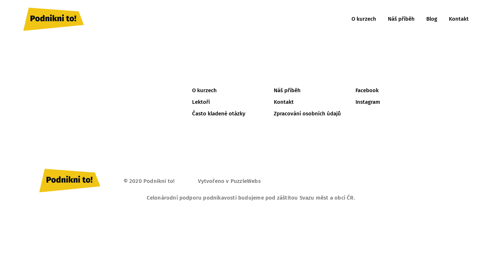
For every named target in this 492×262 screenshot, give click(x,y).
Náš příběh (401, 19)
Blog (431, 19)
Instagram (367, 102)
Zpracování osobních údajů (307, 113)
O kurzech (363, 19)
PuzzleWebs (246, 181)
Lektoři (201, 102)
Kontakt (459, 19)
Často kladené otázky (218, 113)
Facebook (367, 90)
